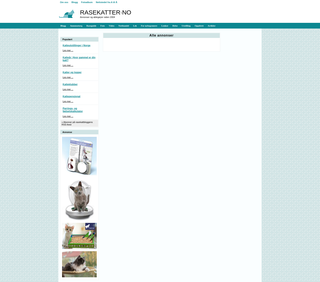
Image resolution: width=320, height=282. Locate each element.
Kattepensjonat (71, 96)
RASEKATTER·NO (105, 12)
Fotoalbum (87, 2)
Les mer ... (68, 50)
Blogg (74, 2)
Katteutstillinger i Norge (76, 45)
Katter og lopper (72, 72)
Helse (175, 25)
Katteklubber (70, 84)
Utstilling (186, 25)
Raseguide (91, 25)
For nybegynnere (149, 25)
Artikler (212, 25)
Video (111, 25)
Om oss (64, 2)
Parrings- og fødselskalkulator (73, 110)
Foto (102, 25)
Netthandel (123, 25)
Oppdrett (199, 25)
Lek (135, 25)
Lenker (164, 25)
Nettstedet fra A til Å (106, 2)
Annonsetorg (76, 25)
